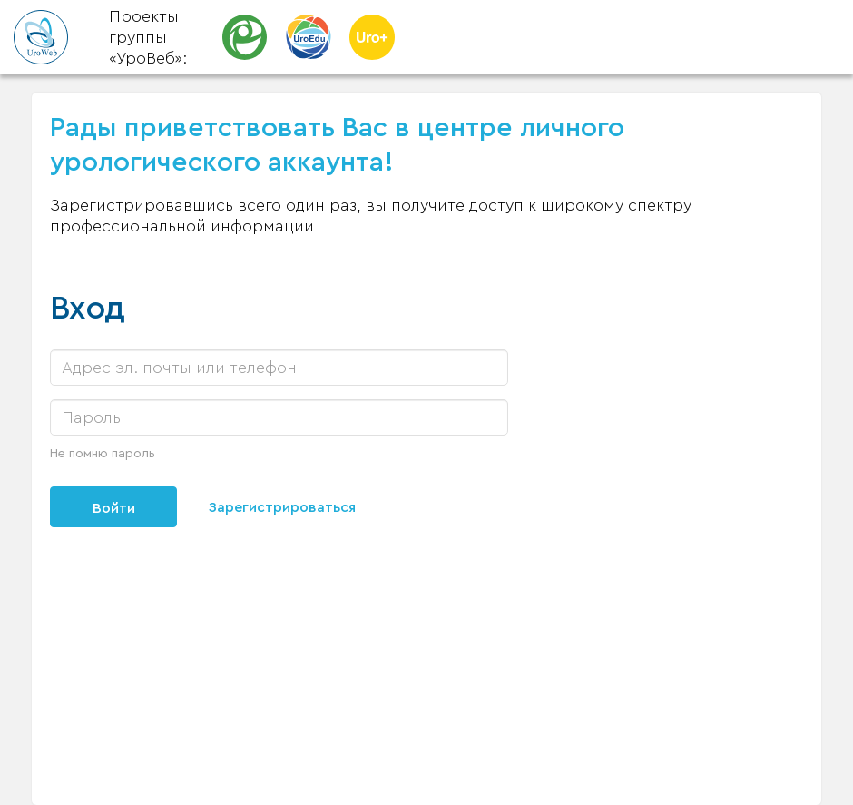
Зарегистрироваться (282, 507)
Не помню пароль (102, 453)
